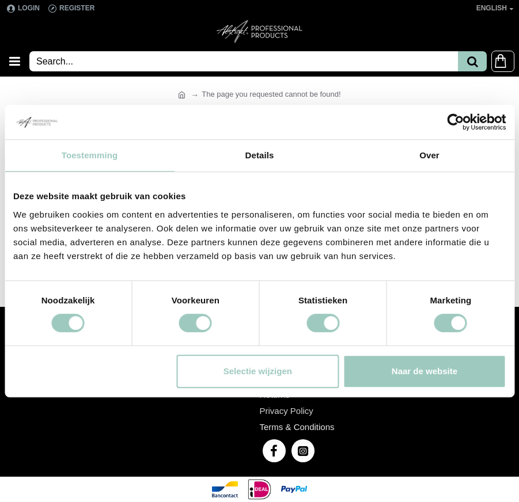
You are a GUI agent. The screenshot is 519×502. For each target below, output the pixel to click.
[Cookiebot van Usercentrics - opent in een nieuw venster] (455, 122)
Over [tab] (429, 155)
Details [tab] (259, 155)
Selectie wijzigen (257, 371)
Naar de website (424, 371)
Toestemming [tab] (90, 155)
